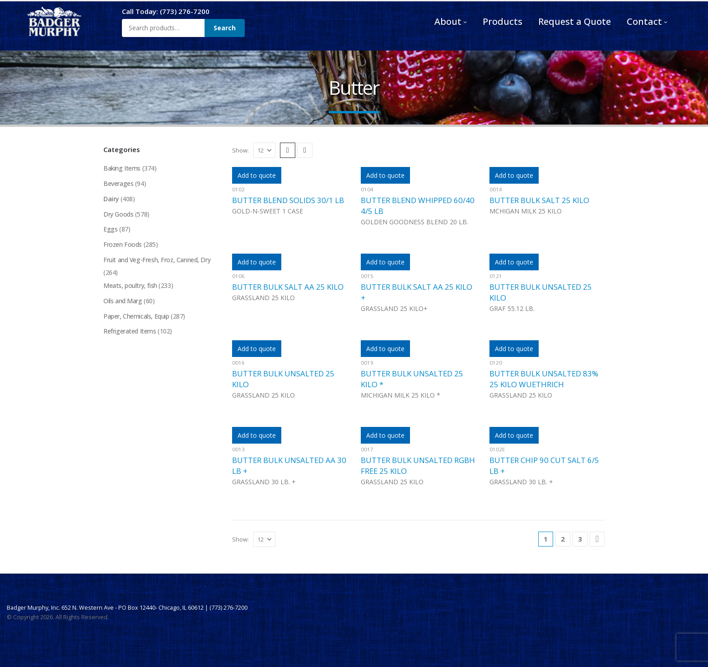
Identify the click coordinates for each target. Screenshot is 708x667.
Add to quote (257, 175)
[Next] (597, 539)
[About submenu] (465, 21)
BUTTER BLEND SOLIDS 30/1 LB (288, 200)
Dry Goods (118, 214)
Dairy (111, 199)
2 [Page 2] (563, 538)
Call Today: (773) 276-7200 (166, 11)
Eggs (110, 229)
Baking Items (121, 168)
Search (225, 27)
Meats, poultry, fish (130, 286)
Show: (240, 150)
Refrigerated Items (129, 332)
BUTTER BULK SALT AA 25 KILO (288, 287)
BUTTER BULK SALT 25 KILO (539, 200)
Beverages (118, 183)
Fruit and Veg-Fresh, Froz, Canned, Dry (157, 260)
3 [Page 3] (580, 538)
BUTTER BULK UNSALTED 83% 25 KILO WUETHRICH (543, 378)
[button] (287, 150)
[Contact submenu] (665, 21)
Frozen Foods (122, 245)
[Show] (264, 150)
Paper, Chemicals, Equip (136, 317)
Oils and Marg (122, 301)
